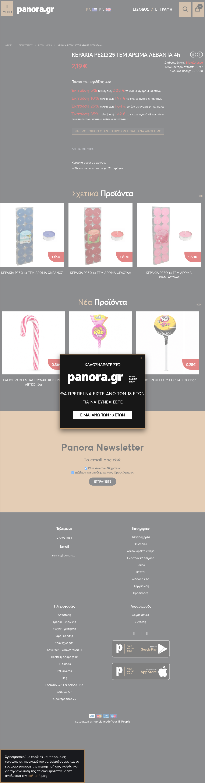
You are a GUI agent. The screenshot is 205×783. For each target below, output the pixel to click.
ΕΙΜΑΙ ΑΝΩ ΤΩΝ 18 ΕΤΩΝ (102, 415)
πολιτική (34, 775)
